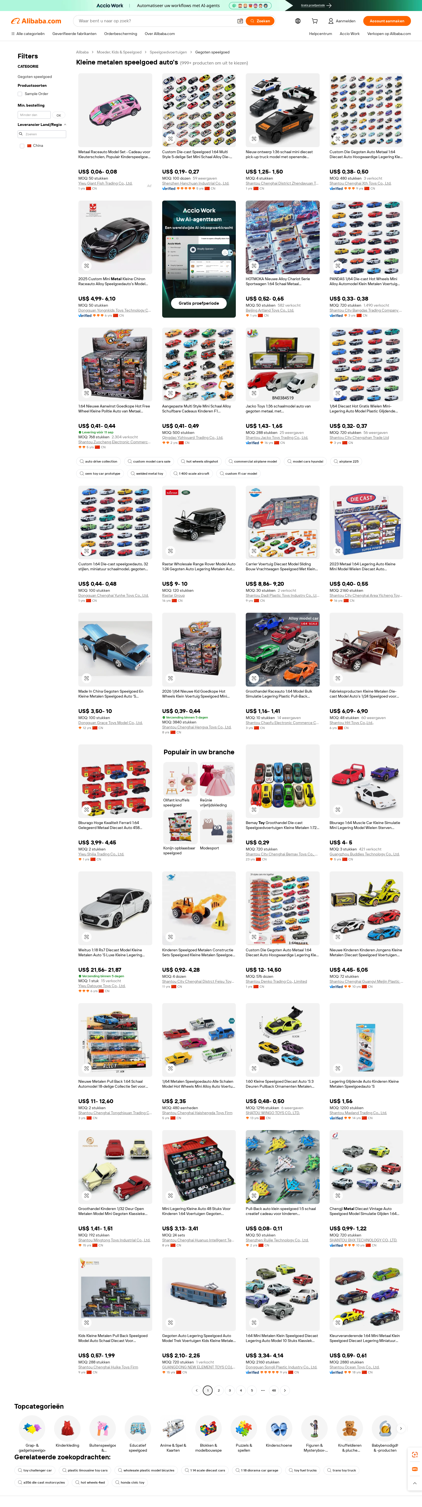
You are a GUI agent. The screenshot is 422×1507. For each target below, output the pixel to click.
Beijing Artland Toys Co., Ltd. (270, 310)
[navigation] (42, 722)
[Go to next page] (285, 1390)
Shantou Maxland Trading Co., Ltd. (358, 1113)
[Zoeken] (260, 21)
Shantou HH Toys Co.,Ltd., (352, 722)
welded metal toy (147, 473)
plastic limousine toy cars (85, 1470)
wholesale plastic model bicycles (146, 1470)
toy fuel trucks (303, 1470)
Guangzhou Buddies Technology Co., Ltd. (365, 854)
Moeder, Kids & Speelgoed (119, 52)
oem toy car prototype (100, 473)
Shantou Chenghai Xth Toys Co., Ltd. (360, 183)
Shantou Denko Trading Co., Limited (276, 981)
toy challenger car (35, 1470)
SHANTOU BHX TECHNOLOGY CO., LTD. (363, 1240)
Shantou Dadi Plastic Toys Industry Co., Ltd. (283, 595)
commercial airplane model (253, 461)
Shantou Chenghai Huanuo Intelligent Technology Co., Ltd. (199, 1240)
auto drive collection (98, 461)
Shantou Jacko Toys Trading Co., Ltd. (277, 437)
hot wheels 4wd (90, 1482)
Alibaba (82, 52)
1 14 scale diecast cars (205, 1470)
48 (274, 1390)
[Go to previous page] (197, 1390)
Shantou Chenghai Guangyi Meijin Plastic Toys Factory (367, 981)
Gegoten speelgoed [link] (212, 52)
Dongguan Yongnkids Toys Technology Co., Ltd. (115, 310)
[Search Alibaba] (156, 21)
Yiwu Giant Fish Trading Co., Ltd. (105, 183)
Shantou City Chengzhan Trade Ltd (359, 437)
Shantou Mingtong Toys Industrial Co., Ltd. (114, 1240)
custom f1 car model (238, 473)
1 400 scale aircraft (191, 473)
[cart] (316, 22)
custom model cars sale (149, 461)
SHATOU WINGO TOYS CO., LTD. (273, 1113)
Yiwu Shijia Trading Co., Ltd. (101, 854)
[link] (415, 1454)
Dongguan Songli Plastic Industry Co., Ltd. (281, 1367)
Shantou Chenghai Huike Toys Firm (108, 1367)
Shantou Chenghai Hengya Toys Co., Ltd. (196, 727)
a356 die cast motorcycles (41, 1482)
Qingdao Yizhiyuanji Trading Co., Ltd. (192, 437)
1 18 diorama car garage (257, 1470)
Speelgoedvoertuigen (168, 52)
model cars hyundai (305, 461)
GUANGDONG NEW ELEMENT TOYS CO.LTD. (199, 1367)
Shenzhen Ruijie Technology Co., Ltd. (277, 1240)
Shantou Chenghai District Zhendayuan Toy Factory (283, 183)
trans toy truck (341, 1470)
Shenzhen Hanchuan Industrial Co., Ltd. (195, 183)
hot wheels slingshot (199, 461)
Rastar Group (173, 595)
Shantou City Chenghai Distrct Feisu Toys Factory (199, 981)
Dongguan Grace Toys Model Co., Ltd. (110, 722)
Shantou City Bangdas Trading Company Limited (367, 310)
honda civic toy (129, 1482)
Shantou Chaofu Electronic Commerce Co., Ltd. (283, 722)
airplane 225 (346, 461)
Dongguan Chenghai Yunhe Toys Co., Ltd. (113, 595)
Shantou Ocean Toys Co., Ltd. (355, 1367)
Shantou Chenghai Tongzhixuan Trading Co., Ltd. (115, 1113)
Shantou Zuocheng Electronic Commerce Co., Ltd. (115, 442)
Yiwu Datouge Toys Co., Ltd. (101, 986)
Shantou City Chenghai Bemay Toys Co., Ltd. (283, 854)
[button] (240, 21)
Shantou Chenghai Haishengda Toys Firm (197, 1113)
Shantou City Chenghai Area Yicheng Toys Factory (367, 595)
